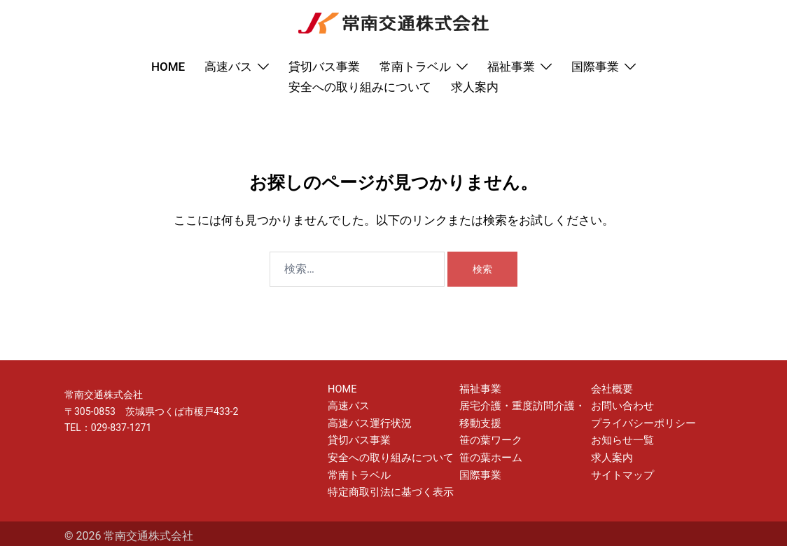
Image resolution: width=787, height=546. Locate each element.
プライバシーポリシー (640, 421)
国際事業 (595, 67)
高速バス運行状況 (367, 421)
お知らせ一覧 (620, 437)
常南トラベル (415, 67)
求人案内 (475, 87)
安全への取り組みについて (359, 87)
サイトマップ (620, 470)
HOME (168, 67)
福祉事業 (511, 67)
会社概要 (610, 388)
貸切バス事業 (324, 67)
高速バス (228, 67)
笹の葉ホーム (488, 454)
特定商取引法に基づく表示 (386, 487)
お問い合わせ (620, 404)
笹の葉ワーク (488, 437)
